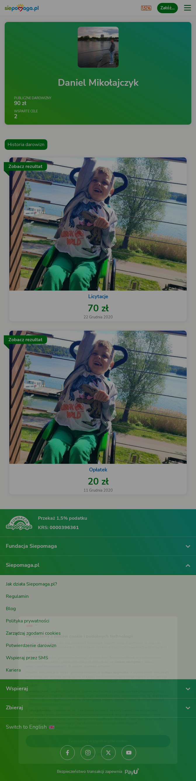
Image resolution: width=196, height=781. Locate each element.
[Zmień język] (16, 610)
